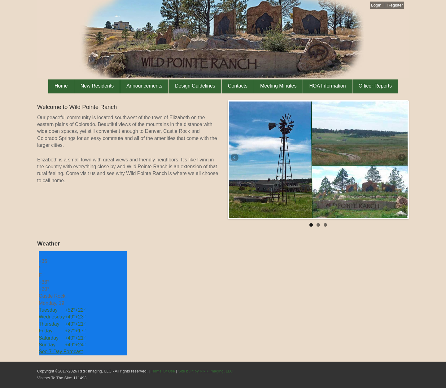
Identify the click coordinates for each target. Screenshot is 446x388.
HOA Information (327, 85)
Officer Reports (375, 85)
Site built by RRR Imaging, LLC (205, 371)
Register (395, 5)
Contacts (237, 85)
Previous (235, 158)
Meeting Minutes (278, 85)
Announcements (144, 85)
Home (61, 85)
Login (376, 5)
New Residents (97, 85)
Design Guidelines (195, 85)
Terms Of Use (163, 371)
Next (401, 158)
